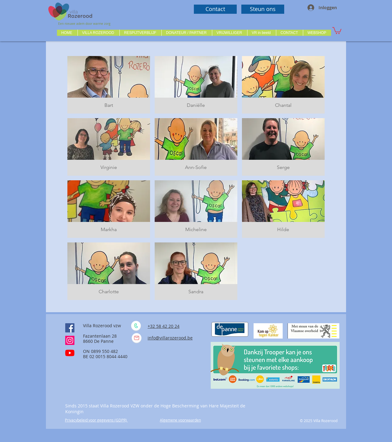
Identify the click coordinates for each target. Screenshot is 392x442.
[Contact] (215, 9)
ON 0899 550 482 (100, 351)
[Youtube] (69, 353)
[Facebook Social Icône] (69, 327)
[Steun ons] (262, 9)
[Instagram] (69, 340)
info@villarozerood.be (170, 338)
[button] (98, 33)
